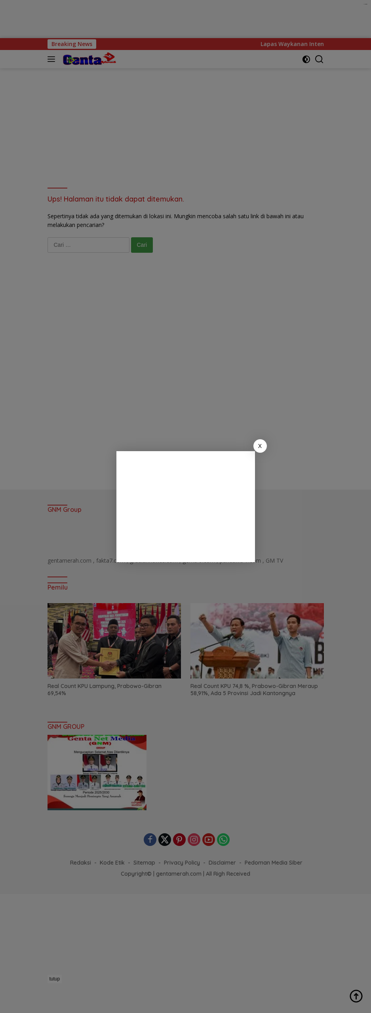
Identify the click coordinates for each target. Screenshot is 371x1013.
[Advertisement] (185, 506)
